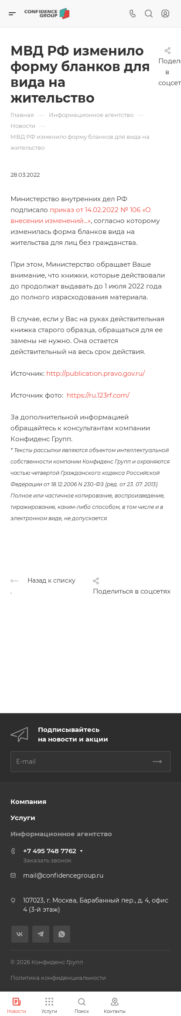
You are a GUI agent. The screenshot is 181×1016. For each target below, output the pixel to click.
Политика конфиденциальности (58, 977)
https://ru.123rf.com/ (98, 395)
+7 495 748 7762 (49, 851)
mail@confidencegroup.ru (63, 875)
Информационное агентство (61, 834)
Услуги (22, 817)
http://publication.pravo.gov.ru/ (95, 373)
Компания (28, 801)
